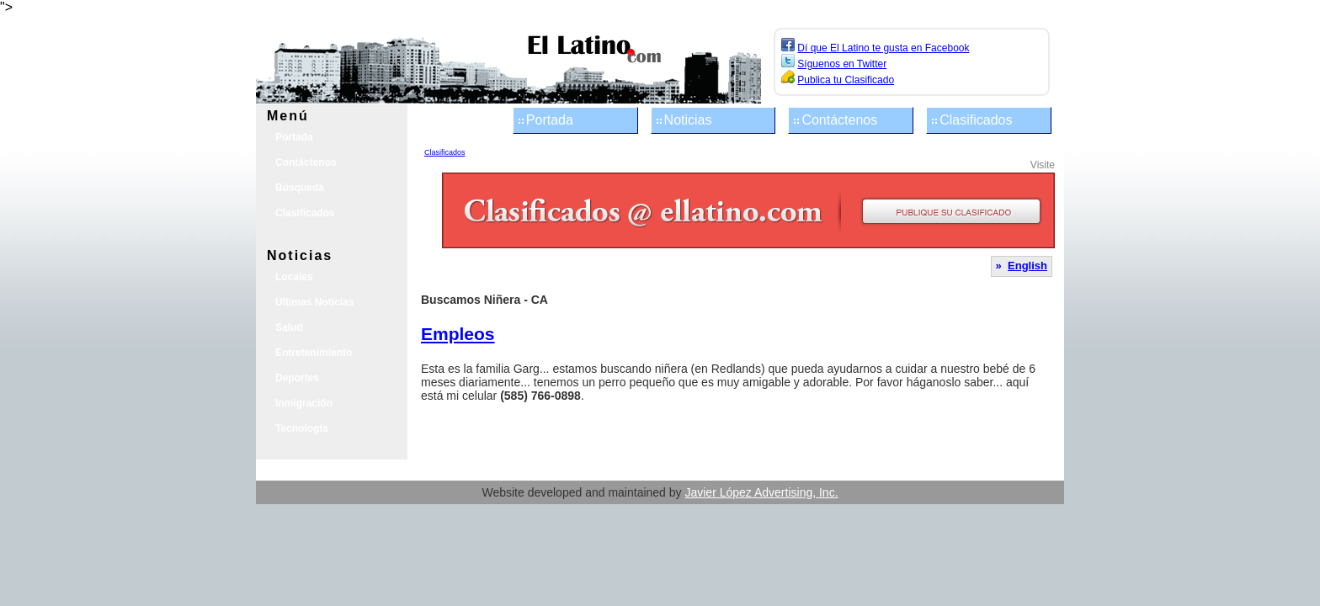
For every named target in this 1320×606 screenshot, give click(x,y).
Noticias (688, 120)
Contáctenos (839, 120)
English (1027, 265)
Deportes (297, 378)
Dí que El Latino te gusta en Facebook (883, 48)
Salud (289, 327)
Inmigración (304, 403)
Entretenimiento (313, 353)
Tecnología (301, 428)
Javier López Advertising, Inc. (761, 492)
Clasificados (975, 120)
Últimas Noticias (314, 302)
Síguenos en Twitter (841, 64)
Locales (294, 277)
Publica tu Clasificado (845, 80)
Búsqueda (299, 188)
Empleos (458, 333)
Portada (549, 120)
